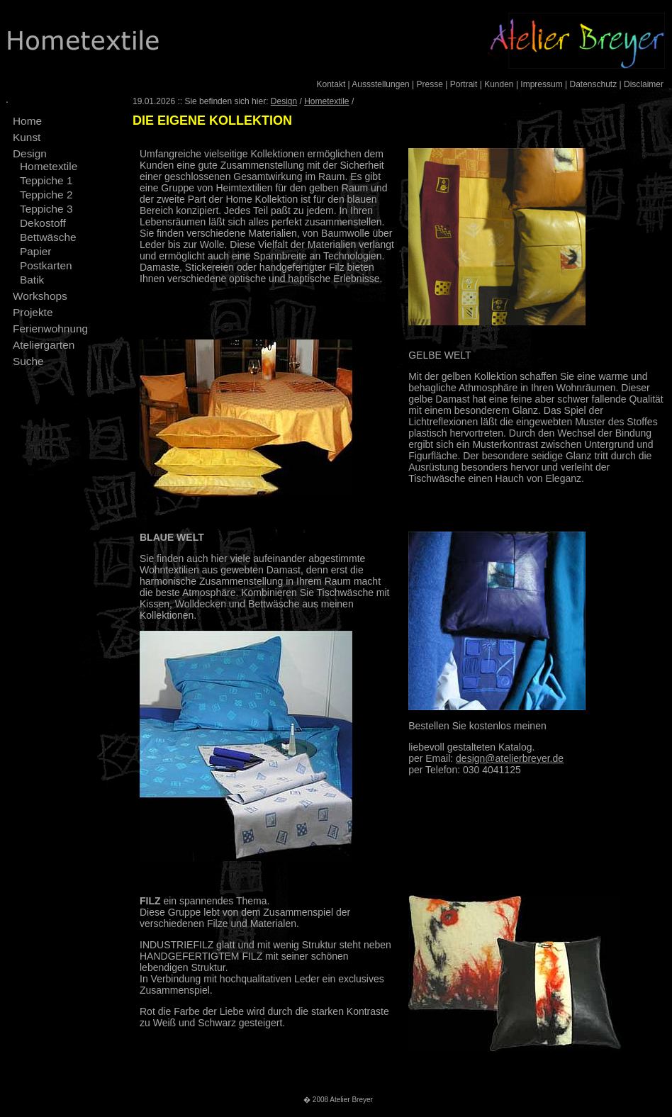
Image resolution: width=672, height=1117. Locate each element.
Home (27, 121)
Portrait (464, 84)
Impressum (541, 84)
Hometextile (48, 166)
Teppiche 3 (46, 209)
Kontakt (331, 84)
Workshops (40, 296)
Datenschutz (593, 84)
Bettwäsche (48, 237)
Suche (28, 361)
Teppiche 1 (46, 180)
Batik (32, 280)
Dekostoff (43, 223)
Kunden (498, 84)
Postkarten (46, 265)
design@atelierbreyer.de (510, 758)
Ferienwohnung (50, 328)
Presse (430, 84)
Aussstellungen (380, 84)
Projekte (32, 312)
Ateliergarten (43, 345)
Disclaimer (643, 84)
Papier (36, 251)
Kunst (26, 137)
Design (30, 153)
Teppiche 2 (46, 195)
